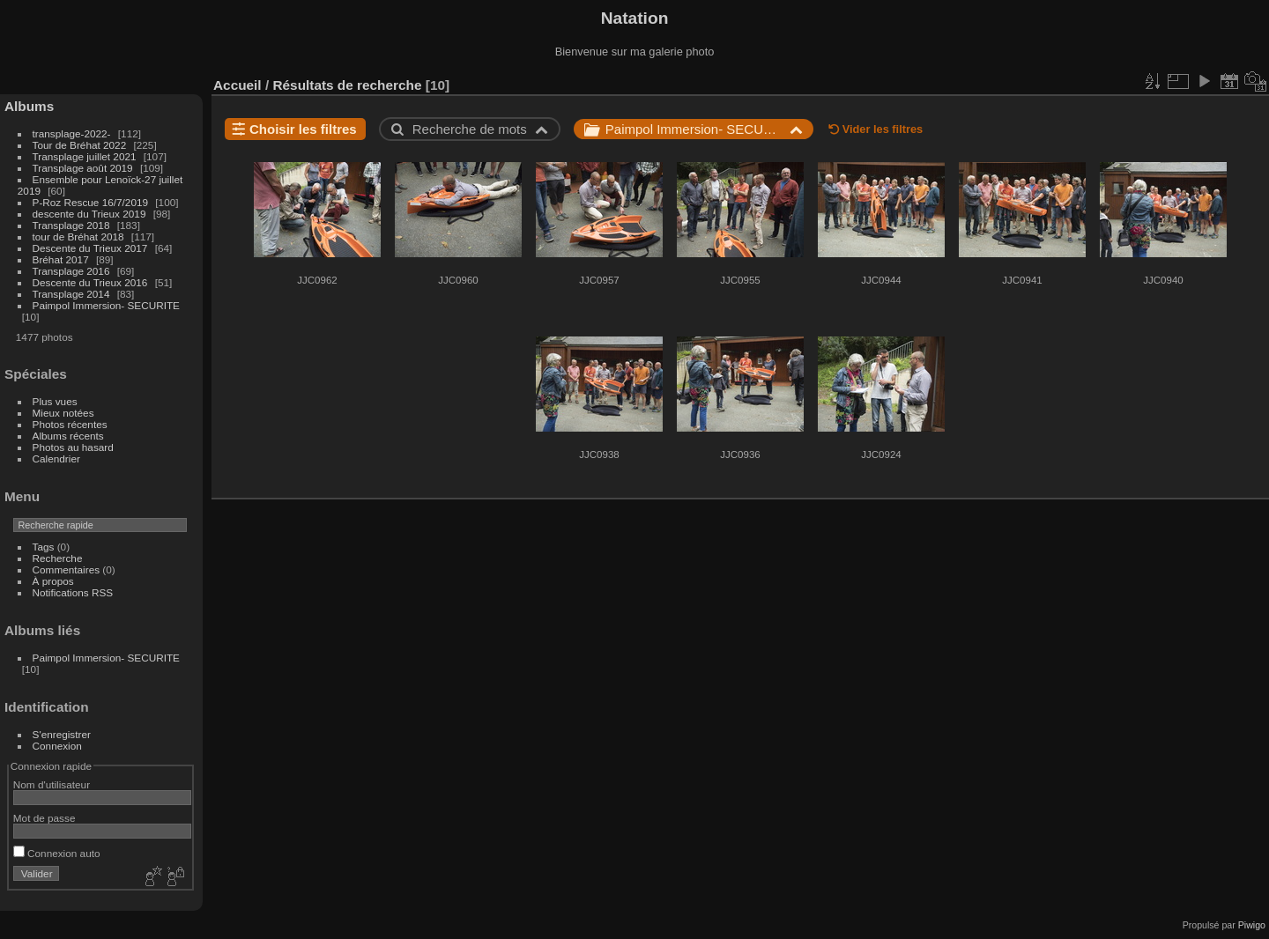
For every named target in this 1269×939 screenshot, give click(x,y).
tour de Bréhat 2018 (78, 236)
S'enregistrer (62, 734)
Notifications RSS (73, 592)
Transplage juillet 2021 (85, 156)
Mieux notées (63, 412)
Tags (44, 546)
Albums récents (68, 435)
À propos (53, 581)
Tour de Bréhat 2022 (80, 145)
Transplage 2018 (71, 225)
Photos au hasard (73, 447)
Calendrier (56, 458)
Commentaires (66, 569)
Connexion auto (56, 853)
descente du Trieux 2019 (89, 213)
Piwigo (1251, 925)
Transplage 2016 (71, 271)
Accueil (237, 85)
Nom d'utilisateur (51, 784)
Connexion (57, 745)
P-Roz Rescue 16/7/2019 (90, 202)
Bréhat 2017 (61, 259)
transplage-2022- (72, 133)
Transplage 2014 (71, 293)
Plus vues (55, 401)
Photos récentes (70, 424)
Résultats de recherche (346, 85)
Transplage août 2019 (83, 168)
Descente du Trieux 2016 (90, 282)
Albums (29, 106)
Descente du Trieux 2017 (90, 248)
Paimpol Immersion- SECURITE (106, 305)
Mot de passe (44, 818)
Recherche (58, 558)
